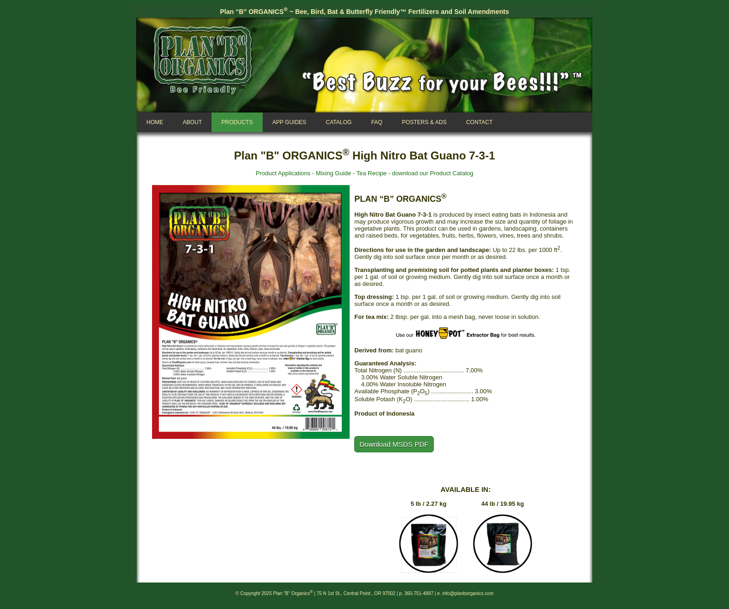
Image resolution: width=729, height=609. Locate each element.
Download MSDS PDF (393, 444)
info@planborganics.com (467, 593)
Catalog (339, 122)
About (192, 122)
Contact (479, 122)
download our (410, 173)
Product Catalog (451, 173)
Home (154, 122)
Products (236, 122)
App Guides (289, 122)
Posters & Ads (424, 122)
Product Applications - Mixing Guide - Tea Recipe (321, 173)
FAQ (376, 122)
